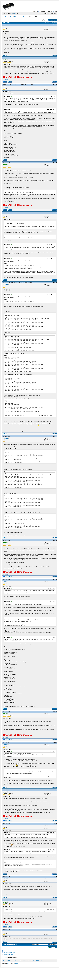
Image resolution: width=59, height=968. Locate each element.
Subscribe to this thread (8, 954)
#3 (56, 84)
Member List (42, 11)
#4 (56, 162)
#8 (56, 540)
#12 (56, 789)
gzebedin (5, 878)
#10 (56, 711)
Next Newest (13, 944)
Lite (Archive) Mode (31, 960)
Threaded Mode (48, 22)
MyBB (8, 963)
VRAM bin (5, 79)
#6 (56, 282)
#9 (56, 579)
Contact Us (5, 960)
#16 (56, 929)
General (25, 16)
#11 (56, 742)
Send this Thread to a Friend (9, 952)
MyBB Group (17, 963)
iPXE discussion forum (7, 16)
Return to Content (24, 960)
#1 (56, 24)
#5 (56, 212)
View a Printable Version (8, 950)
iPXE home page (11, 960)
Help (55, 11)
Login (12, 13)
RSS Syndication (39, 960)
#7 (56, 436)
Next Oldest (6, 944)
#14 (56, 876)
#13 (56, 823)
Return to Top (17, 960)
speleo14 (5, 27)
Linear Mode (54, 22)
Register (15, 13)
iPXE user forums (18, 16)
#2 (56, 57)
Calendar (49, 11)
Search (35, 11)
